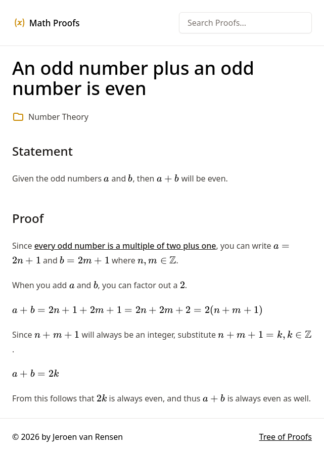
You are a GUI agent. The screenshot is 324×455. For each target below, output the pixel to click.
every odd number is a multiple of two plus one (125, 245)
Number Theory (58, 116)
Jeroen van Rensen (88, 436)
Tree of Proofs (285, 436)
